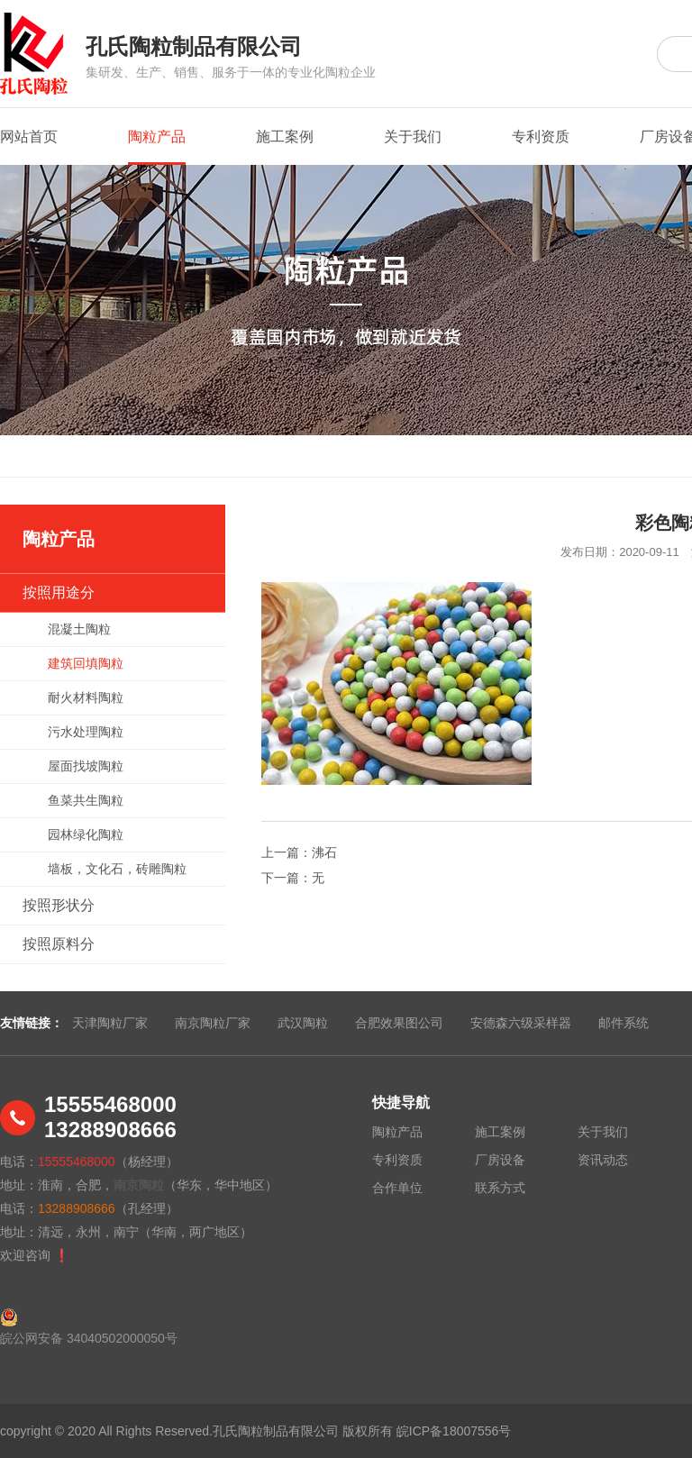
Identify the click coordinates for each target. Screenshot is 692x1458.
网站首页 (29, 136)
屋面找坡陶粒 (85, 766)
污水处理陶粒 (85, 731)
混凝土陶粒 (79, 629)
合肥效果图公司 (399, 1023)
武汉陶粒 (303, 1023)
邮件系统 (623, 1023)
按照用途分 (59, 592)
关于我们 (413, 136)
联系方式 (500, 1187)
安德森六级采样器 (520, 1023)
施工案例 (285, 136)
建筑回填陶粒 (85, 663)
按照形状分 (59, 905)
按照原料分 (59, 944)
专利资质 (540, 136)
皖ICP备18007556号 (454, 1431)
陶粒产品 (157, 147)
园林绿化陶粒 (85, 834)
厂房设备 (500, 1160)
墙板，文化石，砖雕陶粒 (117, 868)
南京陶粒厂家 (212, 1023)
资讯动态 (603, 1160)
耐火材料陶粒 (85, 697)
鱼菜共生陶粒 (85, 800)
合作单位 (397, 1187)
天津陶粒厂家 (110, 1023)
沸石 (324, 852)
